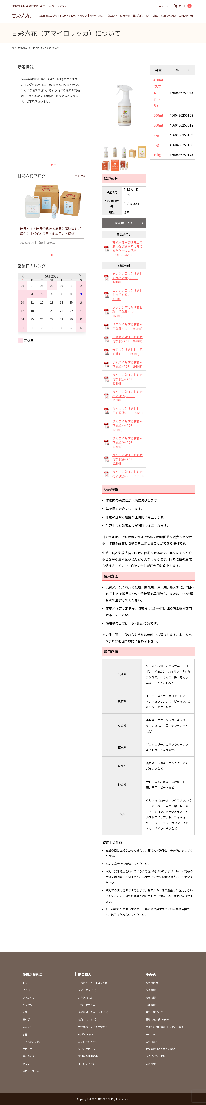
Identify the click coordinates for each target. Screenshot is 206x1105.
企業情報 (124, 15)
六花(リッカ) (85, 997)
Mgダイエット (86, 1034)
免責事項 (151, 1063)
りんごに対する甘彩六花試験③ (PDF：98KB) (128, 410)
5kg (156, 144)
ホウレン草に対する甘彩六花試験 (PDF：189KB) (127, 311)
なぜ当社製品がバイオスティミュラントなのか (62, 15)
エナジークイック (88, 1041)
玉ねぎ (26, 1019)
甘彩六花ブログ (141, 15)
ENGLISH (151, 1034)
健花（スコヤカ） (88, 1019)
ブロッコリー (30, 1049)
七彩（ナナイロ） (88, 1004)
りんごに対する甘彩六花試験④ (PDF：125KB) (127, 425)
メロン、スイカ (31, 1071)
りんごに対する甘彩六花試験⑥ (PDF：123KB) (127, 459)
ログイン (163, 5)
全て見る (80, 175)
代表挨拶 (151, 997)
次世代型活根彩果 (88, 1056)
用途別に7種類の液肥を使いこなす (164, 1026)
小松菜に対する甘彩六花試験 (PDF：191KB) (127, 364)
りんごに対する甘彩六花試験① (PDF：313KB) (127, 379)
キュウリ (27, 1004)
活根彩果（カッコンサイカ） (94, 1012)
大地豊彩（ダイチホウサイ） (94, 1026)
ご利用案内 (152, 1041)
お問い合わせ (186, 15)
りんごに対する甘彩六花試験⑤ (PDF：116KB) (127, 442)
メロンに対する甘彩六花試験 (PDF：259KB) (127, 326)
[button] (52, 165)
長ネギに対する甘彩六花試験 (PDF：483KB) (127, 339)
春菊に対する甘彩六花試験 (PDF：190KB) (127, 351)
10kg (157, 154)
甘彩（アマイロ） (88, 990)
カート (185, 6)
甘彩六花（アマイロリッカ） (94, 982)
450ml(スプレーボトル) (158, 92)
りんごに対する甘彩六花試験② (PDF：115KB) (127, 396)
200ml (158, 115)
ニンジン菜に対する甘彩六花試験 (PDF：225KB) (127, 294)
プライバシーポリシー (158, 1056)
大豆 (25, 1012)
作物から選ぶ (97, 15)
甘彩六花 (21, 15)
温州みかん (29, 1056)
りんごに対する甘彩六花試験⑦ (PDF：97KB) (128, 474)
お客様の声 (152, 982)
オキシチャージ (86, 1063)
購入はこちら (124, 222)
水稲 (25, 1034)
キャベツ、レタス (32, 1041)
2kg (156, 135)
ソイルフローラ (86, 1049)
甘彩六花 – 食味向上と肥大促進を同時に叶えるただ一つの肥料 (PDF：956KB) (127, 248)
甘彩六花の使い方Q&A (164, 15)
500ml (158, 125)
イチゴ (26, 990)
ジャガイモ (28, 997)
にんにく (27, 1026)
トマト (26, 982)
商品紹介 (112, 15)
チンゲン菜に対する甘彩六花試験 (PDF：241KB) (127, 277)
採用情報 (151, 1004)
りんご (26, 1063)
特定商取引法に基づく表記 (160, 1049)
